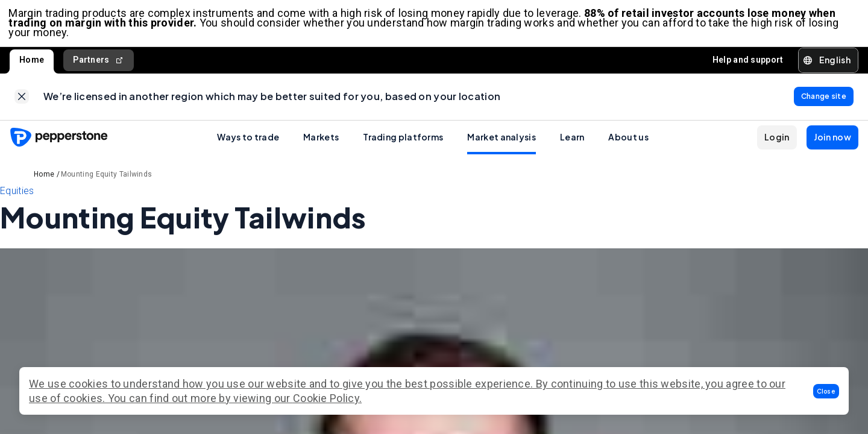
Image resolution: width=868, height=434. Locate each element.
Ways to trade (248, 140)
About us (628, 140)
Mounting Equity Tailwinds (107, 178)
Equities (17, 194)
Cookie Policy (326, 398)
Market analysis (501, 140)
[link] (21, 99)
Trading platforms (403, 140)
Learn (572, 140)
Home (31, 61)
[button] (826, 391)
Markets (321, 140)
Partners (98, 62)
